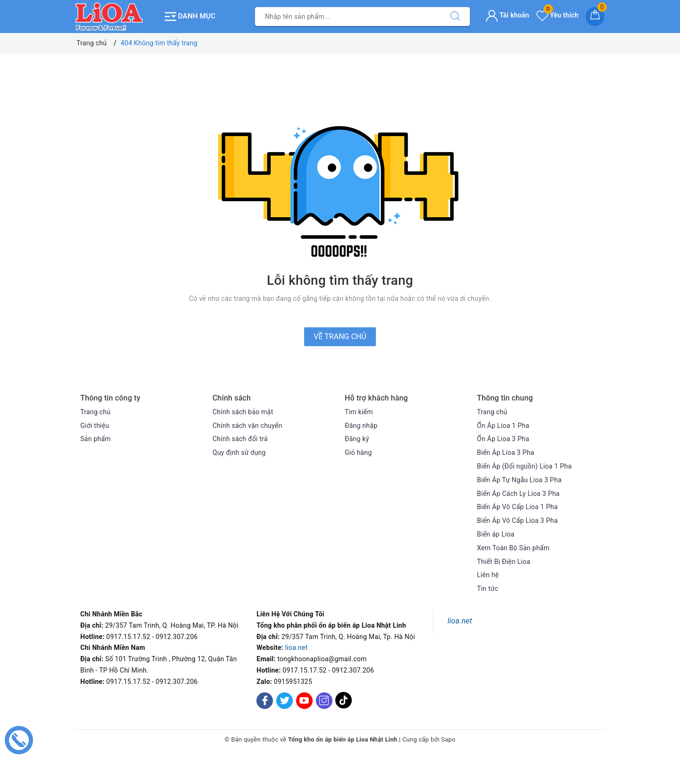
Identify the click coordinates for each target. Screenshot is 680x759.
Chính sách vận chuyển (247, 425)
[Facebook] (264, 700)
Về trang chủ (340, 336)
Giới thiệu (94, 425)
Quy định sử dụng (239, 452)
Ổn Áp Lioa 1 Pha (503, 425)
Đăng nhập (361, 425)
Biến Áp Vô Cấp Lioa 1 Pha (517, 507)
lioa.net (296, 647)
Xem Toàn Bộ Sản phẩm (513, 548)
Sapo (448, 739)
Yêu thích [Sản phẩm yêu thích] (557, 15)
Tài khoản (507, 15)
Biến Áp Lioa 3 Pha (505, 452)
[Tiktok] (343, 707)
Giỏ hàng (358, 452)
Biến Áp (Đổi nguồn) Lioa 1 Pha (524, 466)
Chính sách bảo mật (242, 412)
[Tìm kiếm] (455, 16)
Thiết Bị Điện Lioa (503, 561)
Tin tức (487, 588)
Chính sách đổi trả (240, 439)
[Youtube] (304, 700)
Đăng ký (357, 439)
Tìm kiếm (359, 412)
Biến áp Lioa (495, 534)
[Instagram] (324, 700)
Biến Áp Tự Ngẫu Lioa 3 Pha (519, 480)
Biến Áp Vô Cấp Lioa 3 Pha (517, 520)
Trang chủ (95, 412)
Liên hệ (488, 575)
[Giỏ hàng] (595, 16)
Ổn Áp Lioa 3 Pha (503, 439)
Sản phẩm (95, 439)
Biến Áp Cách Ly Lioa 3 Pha (518, 493)
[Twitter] (284, 700)
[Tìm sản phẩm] (348, 16)
